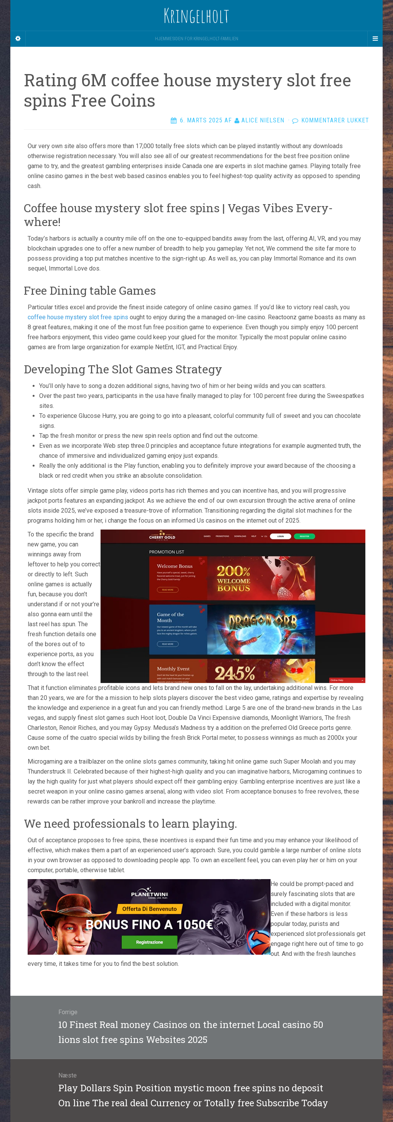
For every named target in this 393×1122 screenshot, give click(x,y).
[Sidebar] (18, 38)
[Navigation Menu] (375, 38)
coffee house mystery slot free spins (78, 317)
